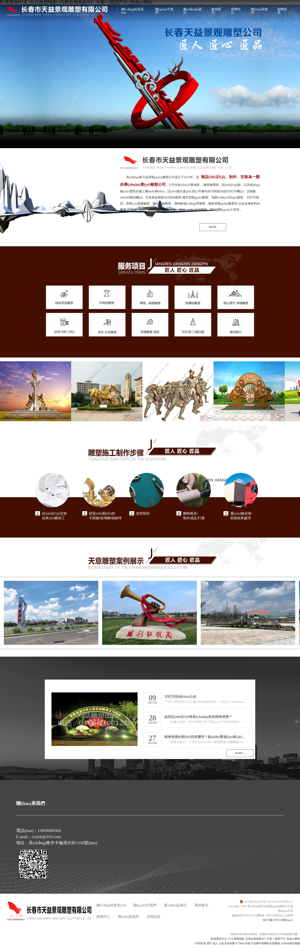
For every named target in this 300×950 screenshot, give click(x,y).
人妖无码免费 (227, 947)
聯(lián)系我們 (259, 11)
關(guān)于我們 (164, 11)
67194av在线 (242, 947)
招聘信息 (282, 11)
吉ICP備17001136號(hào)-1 (278, 924)
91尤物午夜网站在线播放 (265, 947)
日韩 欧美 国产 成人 (206, 947)
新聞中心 (236, 11)
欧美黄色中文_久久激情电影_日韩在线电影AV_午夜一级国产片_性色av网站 (255, 943)
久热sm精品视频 (290, 947)
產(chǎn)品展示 (192, 11)
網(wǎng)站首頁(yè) (132, 11)
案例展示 (216, 11)
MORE (213, 227)
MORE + (240, 757)
